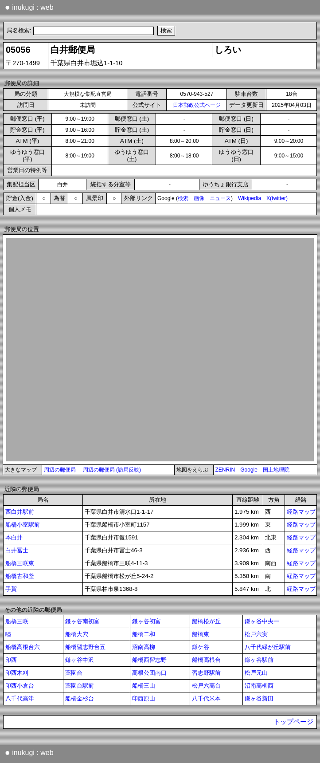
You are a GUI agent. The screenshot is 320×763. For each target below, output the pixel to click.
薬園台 (73, 672)
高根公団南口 (149, 672)
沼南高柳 (143, 647)
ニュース (220, 198)
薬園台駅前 (79, 685)
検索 (183, 198)
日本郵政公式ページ (197, 105)
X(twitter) (277, 198)
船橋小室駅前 (22, 524)
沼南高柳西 (259, 685)
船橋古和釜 (19, 576)
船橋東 (200, 634)
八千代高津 (19, 698)
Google (249, 470)
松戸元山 (256, 672)
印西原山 (143, 698)
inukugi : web (29, 7)
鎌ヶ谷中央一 (262, 621)
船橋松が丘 (206, 621)
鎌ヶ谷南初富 (82, 621)
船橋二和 (143, 634)
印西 (11, 660)
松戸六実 (256, 634)
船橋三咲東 (19, 563)
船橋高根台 (206, 660)
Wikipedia (249, 198)
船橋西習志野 (149, 660)
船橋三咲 (16, 621)
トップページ (293, 721)
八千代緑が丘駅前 (268, 647)
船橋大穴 (76, 634)
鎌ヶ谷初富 (146, 621)
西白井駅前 (19, 511)
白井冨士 (16, 550)
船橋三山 (143, 685)
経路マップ (301, 511)
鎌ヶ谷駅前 (259, 660)
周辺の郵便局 (60, 470)
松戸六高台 (206, 685)
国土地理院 (276, 470)
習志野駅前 (206, 672)
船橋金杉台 (79, 698)
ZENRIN (225, 470)
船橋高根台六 (22, 647)
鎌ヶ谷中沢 (79, 660)
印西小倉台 (19, 685)
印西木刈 (16, 672)
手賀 (11, 589)
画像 (199, 198)
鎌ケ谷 (200, 647)
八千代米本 (206, 698)
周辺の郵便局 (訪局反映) (112, 470)
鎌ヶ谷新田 (259, 698)
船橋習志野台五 (85, 647)
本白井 (14, 537)
